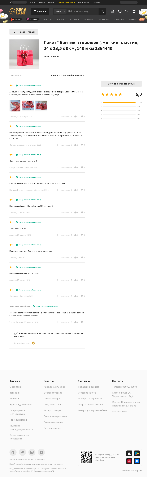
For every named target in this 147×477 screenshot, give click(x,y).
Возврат (51, 2)
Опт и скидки (83, 2)
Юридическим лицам (66, 2)
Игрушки (89, 19)
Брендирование (52, 428)
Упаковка (133, 19)
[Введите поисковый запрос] (82, 11)
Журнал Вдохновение (20, 404)
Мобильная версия (132, 470)
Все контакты (119, 411)
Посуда (60, 19)
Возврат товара (52, 410)
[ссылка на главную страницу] (17, 11)
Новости (14, 398)
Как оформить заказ (54, 386)
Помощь (42, 2)
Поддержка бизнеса (88, 386)
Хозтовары (74, 19)
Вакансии (14, 392)
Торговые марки (18, 419)
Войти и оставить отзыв (121, 83)
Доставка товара (53, 392)
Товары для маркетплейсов (92, 410)
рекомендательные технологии (50, 464)
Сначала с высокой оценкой (68, 75)
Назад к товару (24, 32)
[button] (75, 116)
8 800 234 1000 (129, 386)
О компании (15, 386)
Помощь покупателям (55, 416)
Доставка (96, 2)
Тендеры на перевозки (90, 398)
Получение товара (53, 404)
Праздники (119, 19)
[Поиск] (102, 11)
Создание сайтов (87, 392)
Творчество (103, 19)
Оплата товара (52, 398)
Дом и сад (47, 19)
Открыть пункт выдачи (90, 404)
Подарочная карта (53, 422)
